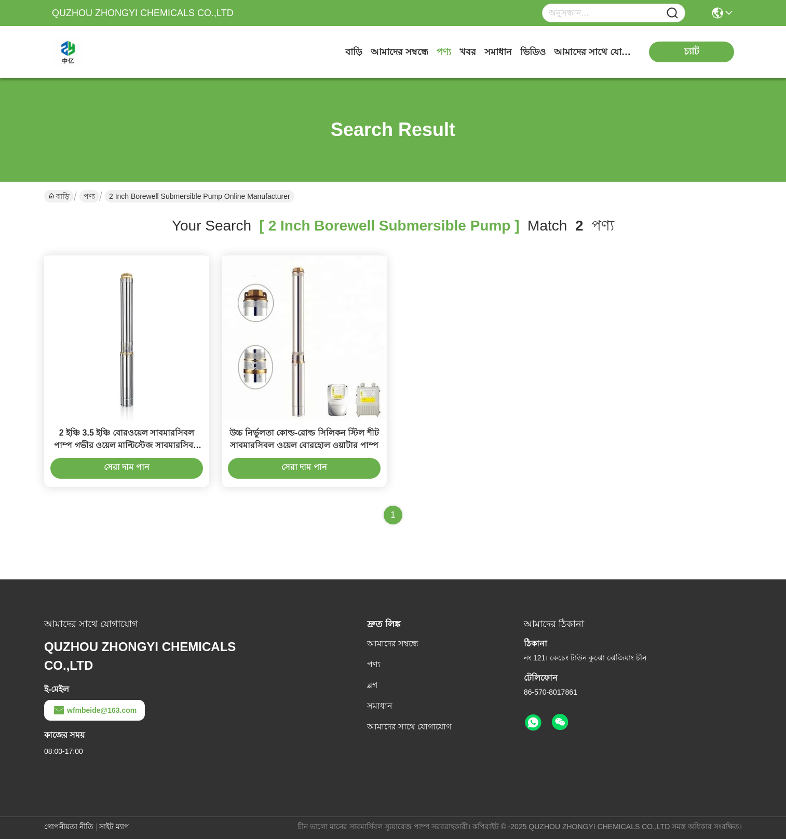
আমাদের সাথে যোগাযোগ (593, 52)
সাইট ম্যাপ (114, 826)
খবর (467, 52)
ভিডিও (533, 52)
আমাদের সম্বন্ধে (399, 52)
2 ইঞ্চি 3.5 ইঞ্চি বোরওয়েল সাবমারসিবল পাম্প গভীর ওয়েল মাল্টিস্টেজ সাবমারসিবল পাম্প (126, 445)
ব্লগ (372, 685)
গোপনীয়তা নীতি (68, 826)
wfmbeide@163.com (94, 710)
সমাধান (498, 52)
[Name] (672, 13)
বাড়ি (353, 52)
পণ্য (444, 52)
